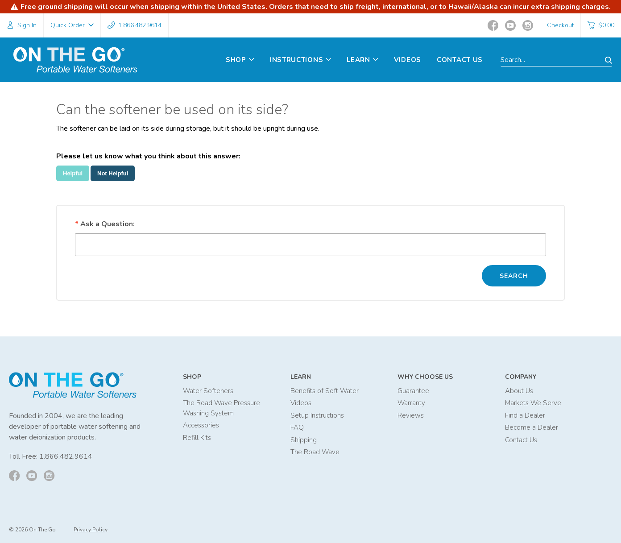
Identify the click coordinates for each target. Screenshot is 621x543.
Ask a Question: (105, 224)
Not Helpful (112, 173)
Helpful (73, 173)
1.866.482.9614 (65, 457)
